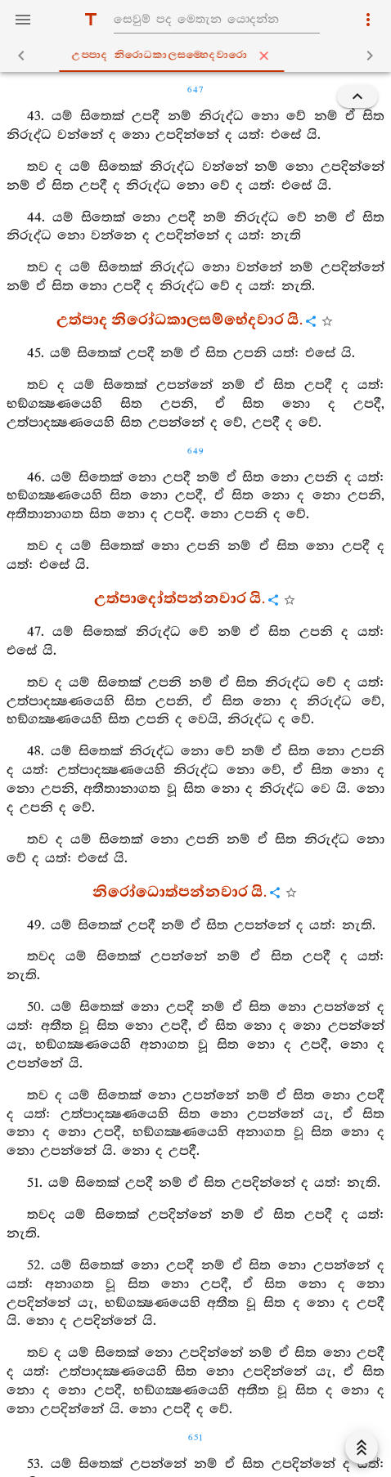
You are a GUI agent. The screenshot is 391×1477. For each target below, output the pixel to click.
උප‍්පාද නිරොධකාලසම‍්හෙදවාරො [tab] (199, 56)
